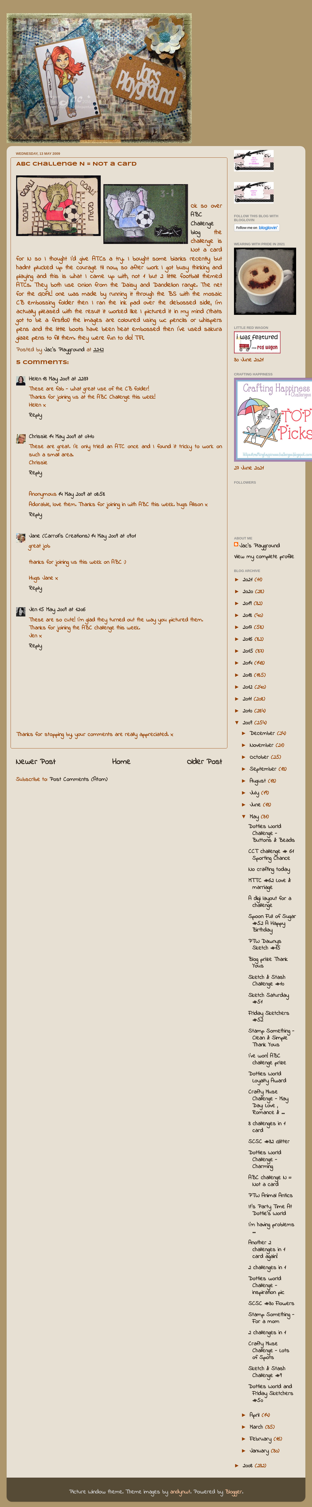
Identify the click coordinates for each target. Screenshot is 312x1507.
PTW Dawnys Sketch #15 (264, 945)
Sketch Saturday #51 (268, 999)
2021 (248, 580)
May (255, 817)
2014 (248, 663)
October (260, 757)
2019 (248, 604)
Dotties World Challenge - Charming (264, 1160)
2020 (249, 592)
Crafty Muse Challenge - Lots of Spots (268, 1351)
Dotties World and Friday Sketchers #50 (270, 1394)
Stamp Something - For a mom (271, 1318)
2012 (248, 687)
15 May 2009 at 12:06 (62, 610)
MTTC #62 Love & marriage (269, 884)
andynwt (180, 1492)
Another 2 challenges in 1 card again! (266, 1250)
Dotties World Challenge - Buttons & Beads (271, 834)
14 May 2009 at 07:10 (71, 437)
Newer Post (36, 762)
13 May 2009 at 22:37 (65, 379)
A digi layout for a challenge (269, 902)
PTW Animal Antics (270, 1196)
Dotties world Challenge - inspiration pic (266, 1286)
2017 (248, 627)
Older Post (204, 762)
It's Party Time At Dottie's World (270, 1210)
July (255, 793)
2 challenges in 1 (267, 1268)
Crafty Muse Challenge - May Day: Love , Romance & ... (268, 1102)
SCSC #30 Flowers (271, 1304)
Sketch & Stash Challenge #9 (266, 1372)
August (259, 781)
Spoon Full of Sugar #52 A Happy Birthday (272, 924)
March (257, 1427)
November (263, 745)
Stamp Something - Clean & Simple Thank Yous (271, 1038)
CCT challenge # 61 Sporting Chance (271, 855)
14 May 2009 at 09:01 (113, 536)
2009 (248, 723)
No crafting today (269, 869)
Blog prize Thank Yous (268, 963)
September (264, 769)
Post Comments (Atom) (78, 779)
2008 (249, 1466)
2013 (248, 675)
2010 (248, 711)
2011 (248, 699)
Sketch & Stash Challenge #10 (266, 981)
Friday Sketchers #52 (268, 1017)
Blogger (233, 1492)
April (255, 1415)
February (261, 1439)
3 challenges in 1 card (266, 1127)
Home (121, 762)
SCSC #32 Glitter (269, 1142)
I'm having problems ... (271, 1228)
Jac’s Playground (259, 546)
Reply (35, 415)
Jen (33, 610)
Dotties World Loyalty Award (267, 1077)
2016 (248, 639)
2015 (249, 651)
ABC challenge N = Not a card (269, 1181)
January (260, 1451)
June (256, 805)
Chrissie (38, 437)
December (263, 733)
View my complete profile (264, 557)
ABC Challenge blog (202, 223)
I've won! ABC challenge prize (267, 1059)
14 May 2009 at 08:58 (81, 494)
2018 (248, 615)
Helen (35, 379)
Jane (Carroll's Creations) (59, 536)
